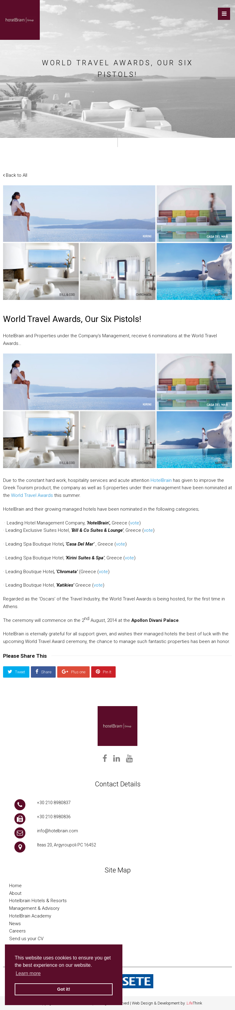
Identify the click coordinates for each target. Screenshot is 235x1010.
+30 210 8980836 (54, 816)
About (15, 893)
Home (15, 885)
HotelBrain (161, 480)
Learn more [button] (28, 973)
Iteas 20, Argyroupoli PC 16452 (66, 844)
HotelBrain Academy (30, 916)
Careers (17, 931)
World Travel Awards (32, 495)
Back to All (15, 175)
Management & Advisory (34, 908)
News (15, 923)
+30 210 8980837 (54, 802)
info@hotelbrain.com (57, 830)
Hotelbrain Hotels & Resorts (38, 900)
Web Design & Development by (167, 1003)
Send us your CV (26, 938)
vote (134, 523)
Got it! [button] (63, 989)
